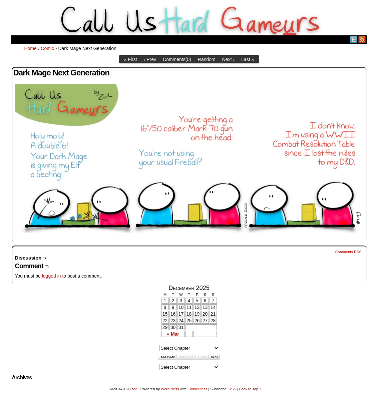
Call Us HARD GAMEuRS (189, 19)
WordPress (170, 389)
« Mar (173, 334)
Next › (228, 59)
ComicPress (197, 389)
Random (207, 59)
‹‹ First (130, 59)
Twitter (354, 39)
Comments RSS (348, 252)
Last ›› (248, 59)
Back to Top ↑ (250, 389)
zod (134, 389)
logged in (51, 276)
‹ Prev (150, 59)
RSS (362, 39)
